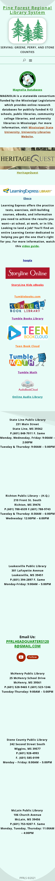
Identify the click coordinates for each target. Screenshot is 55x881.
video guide (30, 246)
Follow (33, 657)
